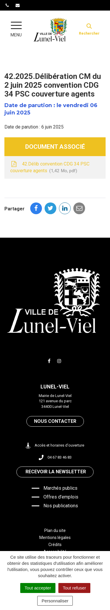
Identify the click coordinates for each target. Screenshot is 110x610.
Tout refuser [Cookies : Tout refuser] (74, 587)
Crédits (55, 544)
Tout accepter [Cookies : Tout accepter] (38, 587)
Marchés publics (60, 488)
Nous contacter (55, 421)
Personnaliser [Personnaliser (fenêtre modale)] (55, 600)
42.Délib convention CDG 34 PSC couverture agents (49, 167)
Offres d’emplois (60, 497)
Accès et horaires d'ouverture (55, 445)
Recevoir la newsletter (56, 471)
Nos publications (60, 505)
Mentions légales (55, 537)
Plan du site (55, 530)
